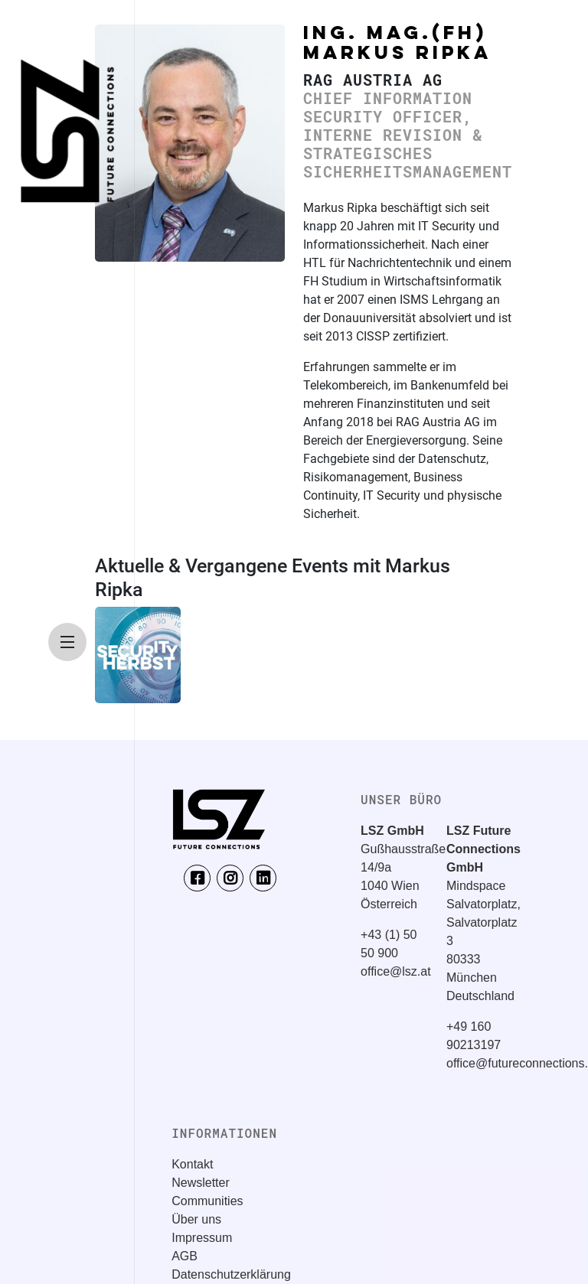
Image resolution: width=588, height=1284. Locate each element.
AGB (185, 1256)
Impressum (202, 1237)
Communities (207, 1200)
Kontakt (192, 1164)
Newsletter (201, 1182)
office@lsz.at (396, 971)
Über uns (196, 1219)
